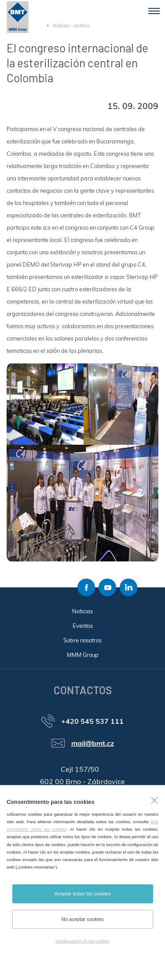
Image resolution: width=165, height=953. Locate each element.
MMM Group (83, 654)
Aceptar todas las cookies (82, 893)
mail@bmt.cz (92, 743)
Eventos (83, 625)
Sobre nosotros (82, 640)
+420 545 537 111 (92, 721)
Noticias (82, 611)
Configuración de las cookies (82, 940)
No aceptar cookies (83, 919)
